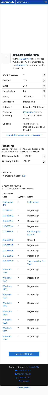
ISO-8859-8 (8, 250)
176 (23, 175)
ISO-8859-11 (8, 261)
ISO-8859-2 (8, 215)
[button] (46, 2)
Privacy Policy (23, 374)
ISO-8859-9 (8, 255)
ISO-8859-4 (8, 226)
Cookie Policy (23, 371)
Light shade (33, 202)
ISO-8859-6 (8, 239)
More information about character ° (24, 135)
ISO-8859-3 (8, 221)
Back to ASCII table (24, 354)
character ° (21, 65)
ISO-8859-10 (25, 58)
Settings (24, 381)
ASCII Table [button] (22, 2)
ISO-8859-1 (8, 210)
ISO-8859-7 (8, 245)
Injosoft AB (33, 367)
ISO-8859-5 (8, 231)
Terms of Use (23, 378)
